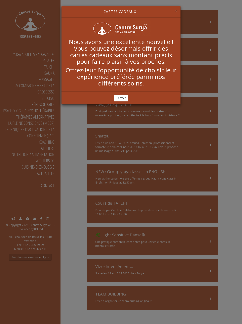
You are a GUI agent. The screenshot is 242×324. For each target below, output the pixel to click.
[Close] (176, 11)
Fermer (121, 98)
